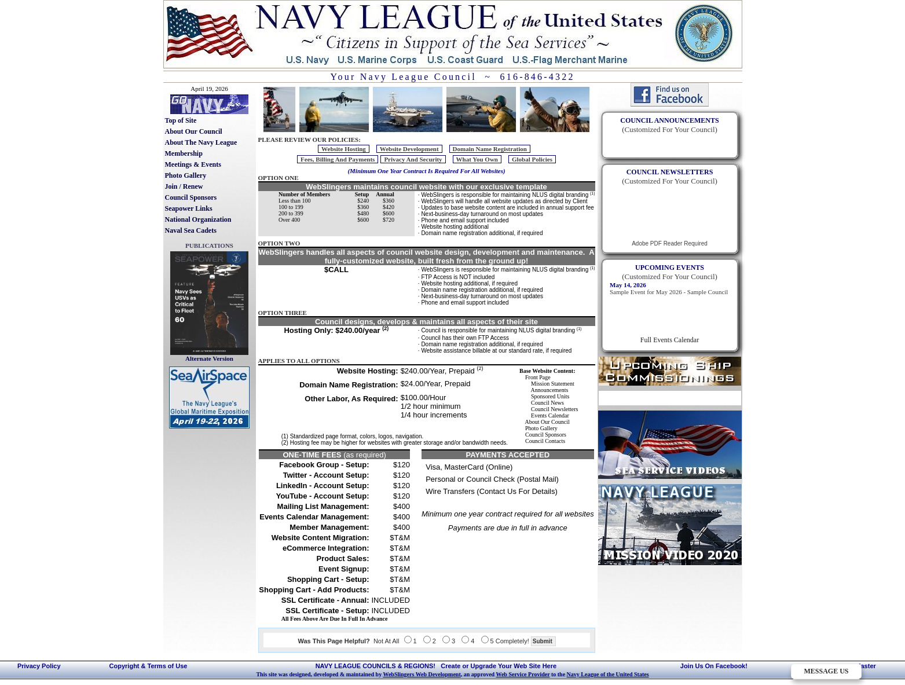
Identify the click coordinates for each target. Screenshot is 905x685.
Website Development (409, 148)
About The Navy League (201, 142)
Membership (184, 153)
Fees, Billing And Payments (338, 159)
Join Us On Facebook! (714, 665)
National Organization (198, 219)
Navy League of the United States (608, 674)
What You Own (477, 159)
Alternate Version (209, 358)
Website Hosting (343, 148)
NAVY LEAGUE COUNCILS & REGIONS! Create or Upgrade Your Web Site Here (436, 665)
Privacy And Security (413, 159)
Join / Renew (184, 186)
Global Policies (532, 159)
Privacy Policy (39, 665)
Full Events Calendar (669, 340)
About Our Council (193, 131)
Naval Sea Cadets (191, 230)
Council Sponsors (191, 197)
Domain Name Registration (490, 148)
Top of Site (181, 120)
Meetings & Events (193, 164)
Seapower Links (188, 208)
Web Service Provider (522, 674)
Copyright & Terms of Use (148, 665)
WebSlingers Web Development (421, 674)
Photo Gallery (186, 175)
